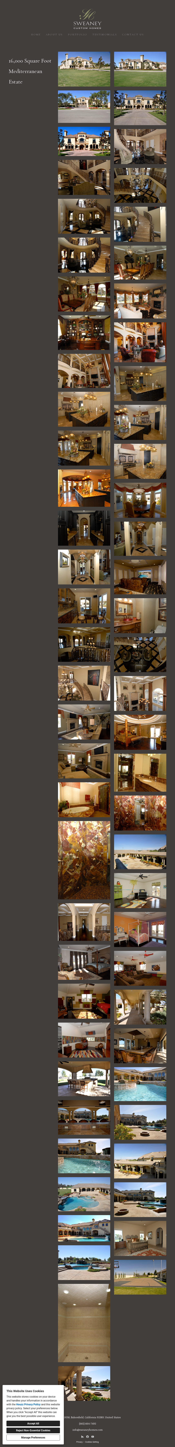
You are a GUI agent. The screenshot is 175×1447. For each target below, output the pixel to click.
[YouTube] (93, 1437)
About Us (54, 34)
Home (36, 34)
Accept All (33, 1423)
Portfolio (77, 34)
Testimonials (104, 34)
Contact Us (133, 34)
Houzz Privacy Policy (28, 1404)
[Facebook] (87, 1437)
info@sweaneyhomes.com (88, 1429)
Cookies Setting (92, 1442)
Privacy (79, 1442)
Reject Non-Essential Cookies (33, 1430)
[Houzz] (82, 1437)
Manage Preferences (33, 1437)
